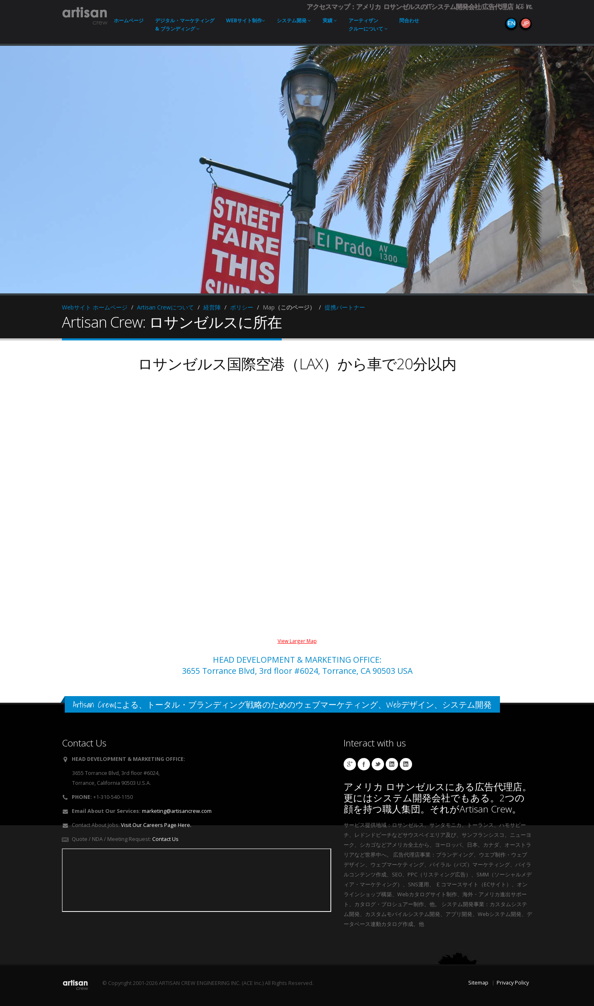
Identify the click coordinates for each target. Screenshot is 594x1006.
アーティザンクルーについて (368, 24)
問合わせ (409, 20)
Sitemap (478, 982)
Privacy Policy (513, 982)
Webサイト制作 (245, 20)
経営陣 (212, 307)
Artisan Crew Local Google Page (350, 764)
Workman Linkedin (406, 764)
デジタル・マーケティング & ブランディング (184, 24)
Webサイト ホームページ (94, 307)
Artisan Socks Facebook (364, 764)
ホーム (129, 20)
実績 (330, 20)
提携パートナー (345, 307)
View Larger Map (297, 641)
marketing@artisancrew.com (177, 811)
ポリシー (241, 307)
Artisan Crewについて (165, 307)
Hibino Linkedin (392, 764)
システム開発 (294, 20)
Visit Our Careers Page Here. (156, 825)
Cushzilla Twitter (378, 764)
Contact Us (165, 839)
